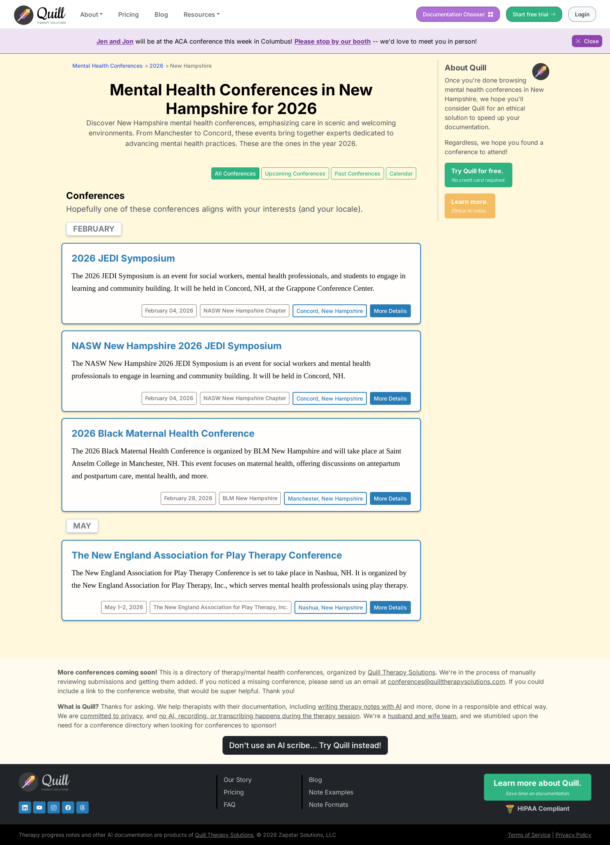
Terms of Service (529, 834)
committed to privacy (111, 716)
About (89, 14)
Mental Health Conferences (107, 65)
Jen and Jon (114, 41)
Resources (199, 14)
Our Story (238, 780)
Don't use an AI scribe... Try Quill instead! (305, 745)
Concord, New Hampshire (329, 310)
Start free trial (534, 14)
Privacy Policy (573, 834)
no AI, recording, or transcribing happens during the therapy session (259, 716)
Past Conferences (357, 173)
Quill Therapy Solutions (401, 672)
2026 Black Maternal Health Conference (163, 433)
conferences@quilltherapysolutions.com (446, 681)
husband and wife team (422, 716)
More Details (390, 310)
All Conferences (235, 173)
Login (582, 14)
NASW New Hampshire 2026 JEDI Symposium (177, 345)
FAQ (229, 804)
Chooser (458, 14)
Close (587, 41)
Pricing (128, 14)
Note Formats (328, 804)
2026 (156, 65)
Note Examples (331, 792)
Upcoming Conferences (295, 173)
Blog (161, 14)
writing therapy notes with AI (359, 706)
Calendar (401, 173)
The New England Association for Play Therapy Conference (207, 555)
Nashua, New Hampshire (330, 607)
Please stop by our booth (332, 41)
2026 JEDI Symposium (123, 258)
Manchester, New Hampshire (325, 498)
